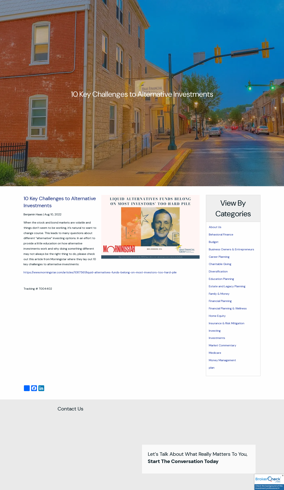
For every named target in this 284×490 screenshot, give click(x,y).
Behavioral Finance (221, 234)
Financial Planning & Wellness (228, 308)
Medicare (215, 353)
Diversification (218, 271)
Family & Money (219, 294)
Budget (213, 242)
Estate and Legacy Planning (227, 286)
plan (211, 368)
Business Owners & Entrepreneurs (231, 249)
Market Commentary (222, 345)
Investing (215, 331)
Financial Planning (220, 301)
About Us (215, 227)
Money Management (222, 360)
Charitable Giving (220, 264)
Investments (217, 338)
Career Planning (219, 257)
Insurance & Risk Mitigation (226, 323)
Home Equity (217, 316)
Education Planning (221, 279)
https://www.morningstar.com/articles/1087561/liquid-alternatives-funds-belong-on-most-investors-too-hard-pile (100, 272)
